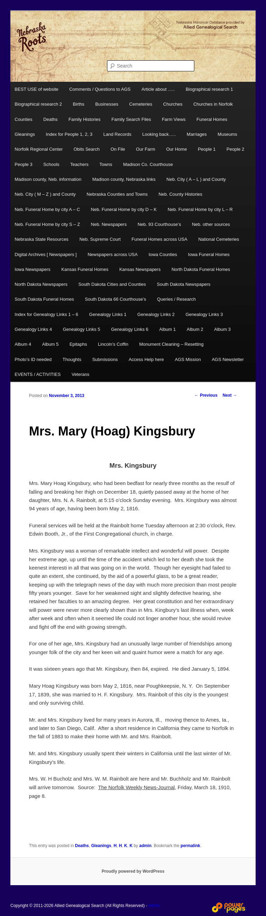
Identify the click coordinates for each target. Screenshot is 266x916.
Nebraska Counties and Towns (117, 194)
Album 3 (222, 329)
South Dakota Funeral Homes (44, 299)
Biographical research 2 (38, 104)
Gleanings (25, 134)
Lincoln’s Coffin (113, 344)
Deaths (50, 119)
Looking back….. (159, 134)
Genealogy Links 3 (204, 314)
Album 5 (50, 344)
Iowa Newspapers (32, 269)
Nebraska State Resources (41, 239)
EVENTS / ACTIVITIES (38, 374)
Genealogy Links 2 (156, 314)
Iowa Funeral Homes (209, 254)
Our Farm (146, 149)
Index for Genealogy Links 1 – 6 (46, 314)
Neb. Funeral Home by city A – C (47, 209)
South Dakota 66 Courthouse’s (115, 299)
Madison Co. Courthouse (148, 164)
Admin (154, 905)
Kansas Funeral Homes (84, 269)
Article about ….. (158, 89)
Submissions (105, 359)
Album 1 (167, 329)
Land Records (117, 134)
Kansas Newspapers (139, 269)
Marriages (197, 134)
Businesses (106, 104)
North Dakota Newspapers (41, 284)
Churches (173, 104)
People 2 (235, 149)
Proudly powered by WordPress (132, 871)
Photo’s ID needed (33, 359)
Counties (23, 119)
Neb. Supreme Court (100, 239)
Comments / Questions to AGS (100, 89)
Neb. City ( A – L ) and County (196, 179)
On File (117, 149)
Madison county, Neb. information (48, 179)
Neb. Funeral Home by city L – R (200, 209)
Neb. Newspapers (108, 224)
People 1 (206, 149)
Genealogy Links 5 (81, 329)
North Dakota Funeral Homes (200, 269)
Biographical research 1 (209, 89)
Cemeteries (140, 104)
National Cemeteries (218, 239)
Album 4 (23, 344)
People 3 (23, 164)
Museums (227, 134)
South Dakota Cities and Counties (112, 284)
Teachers (79, 164)
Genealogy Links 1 (107, 314)
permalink (190, 845)
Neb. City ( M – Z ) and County (45, 194)
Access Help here (146, 359)
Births (78, 104)
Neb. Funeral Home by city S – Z (47, 224)
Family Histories (84, 119)
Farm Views (173, 119)
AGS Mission (188, 359)
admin (145, 845)
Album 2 (195, 329)
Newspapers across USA (113, 254)
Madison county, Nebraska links (124, 179)
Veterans (80, 374)
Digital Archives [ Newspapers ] (46, 254)
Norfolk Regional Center (39, 149)
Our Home (176, 149)
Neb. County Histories (180, 194)
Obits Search (87, 149)
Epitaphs (78, 344)
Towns (105, 164)
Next (230, 395)
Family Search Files (131, 119)
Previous (206, 395)
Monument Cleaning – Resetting (171, 344)
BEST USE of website (36, 89)
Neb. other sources (211, 224)
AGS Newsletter (227, 359)
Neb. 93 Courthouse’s (159, 224)
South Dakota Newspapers (184, 284)
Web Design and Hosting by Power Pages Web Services (228, 907)
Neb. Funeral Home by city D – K (124, 209)
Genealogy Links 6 (130, 329)
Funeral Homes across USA (159, 239)
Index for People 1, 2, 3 (69, 134)
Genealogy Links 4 (33, 329)
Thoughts (72, 359)
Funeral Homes (211, 119)
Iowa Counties (163, 254)
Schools (51, 164)
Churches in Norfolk (213, 104)
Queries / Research (176, 299)
